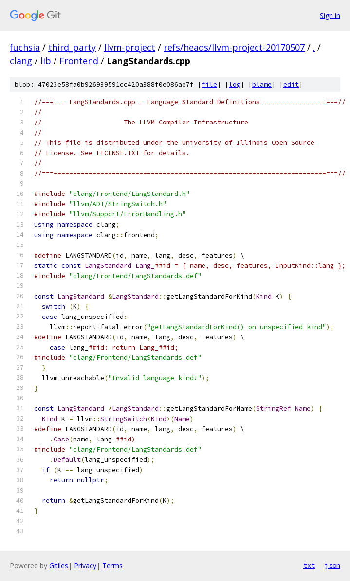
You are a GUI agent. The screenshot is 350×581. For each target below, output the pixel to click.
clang (21, 61)
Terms (112, 565)
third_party (72, 47)
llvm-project (129, 47)
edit (291, 84)
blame (262, 84)
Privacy (85, 565)
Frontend (78, 61)
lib (45, 61)
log (234, 84)
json (332, 565)
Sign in (330, 15)
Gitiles (58, 565)
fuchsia (25, 47)
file (209, 84)
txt (309, 565)
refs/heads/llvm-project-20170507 (234, 47)
